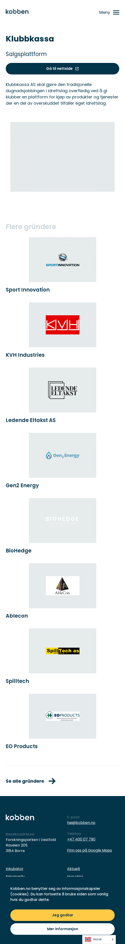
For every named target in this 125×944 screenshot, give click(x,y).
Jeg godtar (62, 915)
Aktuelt (73, 868)
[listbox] (99, 939)
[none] (99, 939)
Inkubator (14, 868)
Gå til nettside (62, 68)
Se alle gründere (31, 781)
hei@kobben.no (81, 822)
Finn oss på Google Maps (89, 850)
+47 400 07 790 (81, 839)
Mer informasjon (62, 929)
